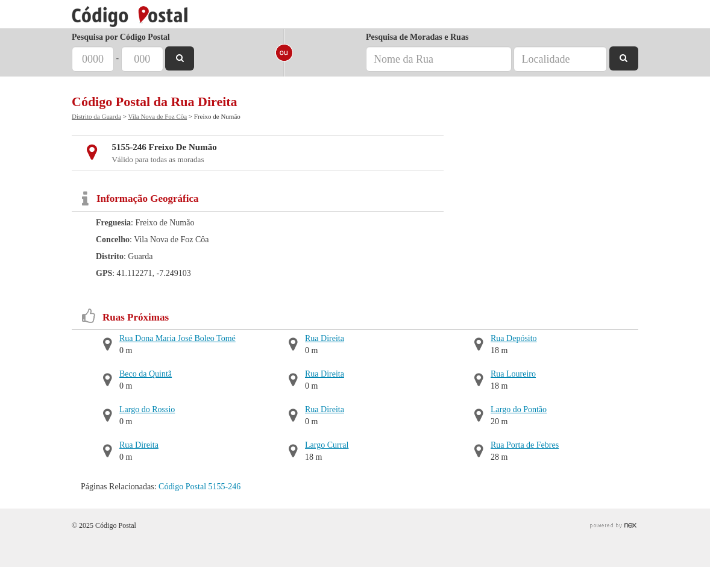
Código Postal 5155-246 (199, 486)
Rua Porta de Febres (525, 445)
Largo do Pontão (519, 409)
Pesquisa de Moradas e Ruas (417, 37)
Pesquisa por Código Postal (121, 37)
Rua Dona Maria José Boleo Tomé (177, 338)
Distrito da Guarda (96, 116)
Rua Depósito (514, 338)
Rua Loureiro (513, 373)
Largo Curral (326, 445)
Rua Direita (139, 445)
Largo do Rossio (147, 409)
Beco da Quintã (145, 373)
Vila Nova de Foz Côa (157, 116)
